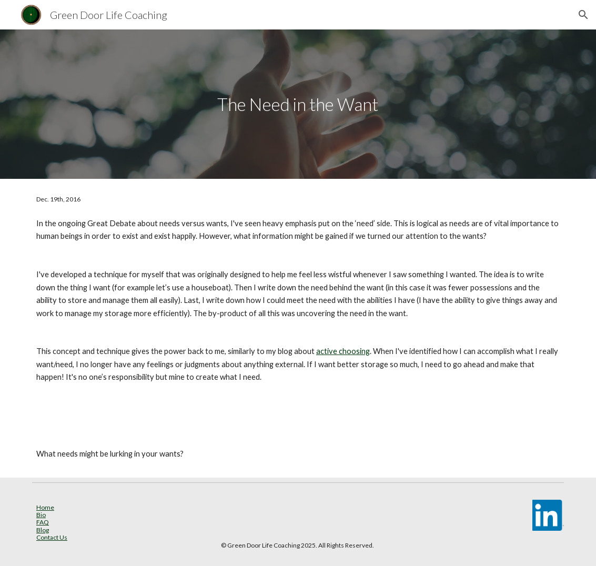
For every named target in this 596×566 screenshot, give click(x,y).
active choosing (343, 351)
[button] (583, 14)
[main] (298, 104)
